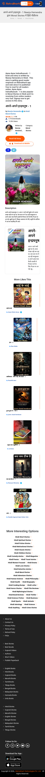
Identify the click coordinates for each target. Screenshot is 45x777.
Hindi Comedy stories (15, 556)
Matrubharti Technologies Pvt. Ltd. (28, 771)
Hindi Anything (14, 608)
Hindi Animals (28, 601)
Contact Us (9, 622)
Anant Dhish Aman (15, 312)
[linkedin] (28, 746)
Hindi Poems (14, 559)
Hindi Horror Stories (14, 588)
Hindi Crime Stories (29, 608)
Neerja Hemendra (16, 111)
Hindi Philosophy (31, 579)
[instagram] (12, 746)
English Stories (10, 716)
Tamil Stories (9, 726)
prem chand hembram (14, 414)
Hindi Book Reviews (16, 595)
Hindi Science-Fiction (15, 598)
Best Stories (9, 644)
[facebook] (7, 746)
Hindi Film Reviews (31, 588)
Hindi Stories (9, 706)
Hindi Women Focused (16, 563)
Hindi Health (15, 582)
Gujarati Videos (10, 650)
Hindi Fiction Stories (22, 543)
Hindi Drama (32, 563)
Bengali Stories (10, 720)
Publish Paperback (12, 660)
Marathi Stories (10, 713)
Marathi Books (10, 678)
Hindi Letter (31, 585)
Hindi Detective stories (22, 569)
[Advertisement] (22, 46)
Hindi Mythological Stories (22, 592)
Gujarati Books (10, 675)
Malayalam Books (11, 692)
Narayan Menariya (15, 483)
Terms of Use (10, 629)
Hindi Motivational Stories (22, 547)
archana (11, 449)
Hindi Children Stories (22, 553)
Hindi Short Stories (22, 537)
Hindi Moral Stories (22, 572)
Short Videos (9, 657)
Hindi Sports (16, 601)
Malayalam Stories (12, 723)
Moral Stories (28, 129)
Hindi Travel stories (28, 559)
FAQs (7, 636)
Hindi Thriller (31, 595)
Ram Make (14, 346)
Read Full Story (15, 138)
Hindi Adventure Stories (22, 575)
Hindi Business (32, 598)
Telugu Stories (10, 730)
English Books (10, 668)
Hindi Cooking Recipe (17, 585)
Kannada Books (11, 695)
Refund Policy (10, 632)
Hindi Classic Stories (22, 550)
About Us (8, 619)
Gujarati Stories (10, 710)
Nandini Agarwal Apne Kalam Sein (18, 517)
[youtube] (23, 746)
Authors (8, 654)
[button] (25, 3)
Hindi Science (29, 604)
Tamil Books (9, 682)
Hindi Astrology (16, 604)
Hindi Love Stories (22, 566)
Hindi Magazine (32, 556)
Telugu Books (10, 685)
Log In (38, 3)
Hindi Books (9, 672)
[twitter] (17, 746)
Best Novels (9, 647)
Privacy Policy (10, 626)
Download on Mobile (19, 143)
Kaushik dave (12, 380)
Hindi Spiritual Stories (22, 540)
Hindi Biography (28, 582)
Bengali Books (10, 688)
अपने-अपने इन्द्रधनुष (33, 236)
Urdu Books (9, 698)
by (7, 312)
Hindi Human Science (15, 579)
